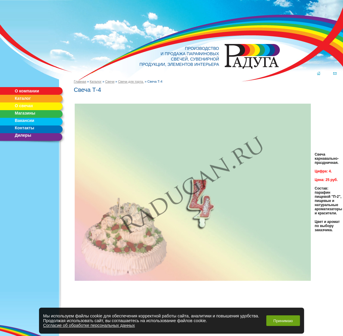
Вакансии (24, 120)
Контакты (24, 127)
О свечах (24, 105)
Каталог (23, 98)
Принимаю (283, 321)
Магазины (25, 113)
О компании (27, 91)
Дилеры (23, 135)
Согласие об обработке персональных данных (89, 325)
